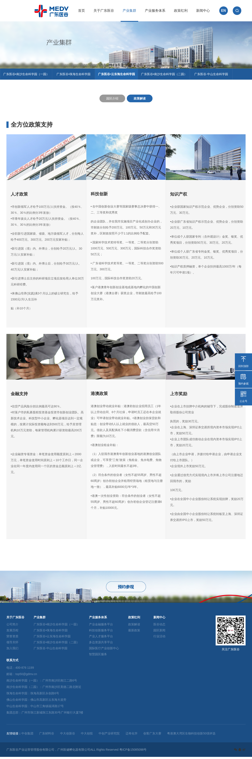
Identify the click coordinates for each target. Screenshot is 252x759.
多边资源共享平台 (101, 644)
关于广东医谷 (103, 10)
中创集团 (27, 735)
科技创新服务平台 (101, 632)
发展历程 (12, 632)
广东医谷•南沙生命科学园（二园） (167, 75)
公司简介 (12, 626)
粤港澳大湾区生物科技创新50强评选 (191, 735)
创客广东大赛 (152, 735)
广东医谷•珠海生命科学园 (75, 75)
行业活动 (159, 638)
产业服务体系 (155, 10)
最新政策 (134, 632)
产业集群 (129, 10)
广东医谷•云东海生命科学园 (118, 75)
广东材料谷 (46, 735)
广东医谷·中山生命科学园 (216, 75)
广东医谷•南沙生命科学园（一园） (27, 75)
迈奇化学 (132, 735)
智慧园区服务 (98, 656)
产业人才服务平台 (101, 638)
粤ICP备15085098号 (133, 751)
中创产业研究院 (109, 735)
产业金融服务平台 (101, 626)
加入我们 (12, 650)
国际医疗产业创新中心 (104, 650)
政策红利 (181, 10)
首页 (81, 10)
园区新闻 (159, 632)
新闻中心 (203, 10)
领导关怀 (12, 644)
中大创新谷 (67, 735)
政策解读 (140, 100)
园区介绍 (112, 100)
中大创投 (87, 735)
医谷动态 (159, 626)
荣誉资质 (12, 638)
